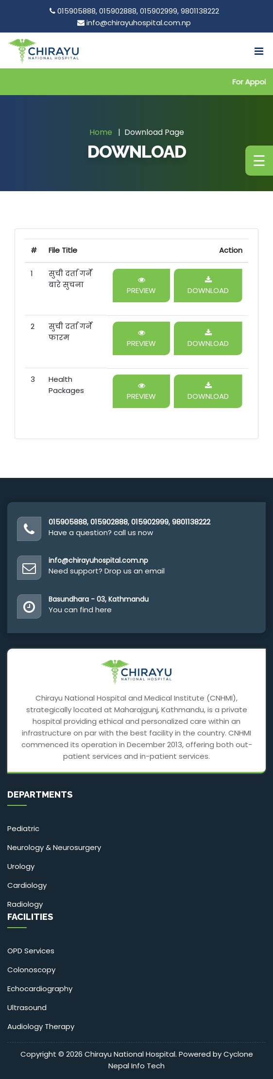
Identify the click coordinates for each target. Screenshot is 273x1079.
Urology (20, 866)
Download (208, 286)
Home (100, 132)
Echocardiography (39, 988)
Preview (141, 286)
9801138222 (200, 11)
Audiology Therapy (40, 1026)
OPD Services (30, 951)
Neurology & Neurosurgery (54, 847)
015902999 (158, 11)
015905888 (76, 11)
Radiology (25, 904)
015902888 (117, 11)
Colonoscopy (31, 970)
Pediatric (23, 828)
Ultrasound (27, 1007)
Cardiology (27, 885)
